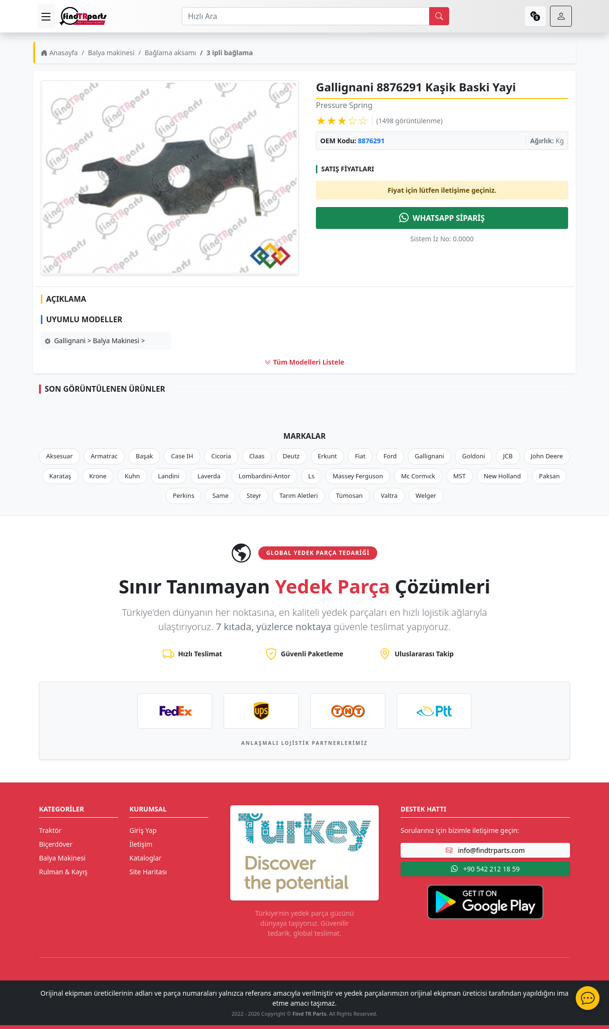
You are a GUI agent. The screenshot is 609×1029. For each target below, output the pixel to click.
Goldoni (473, 456)
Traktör (50, 830)
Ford (390, 456)
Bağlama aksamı (170, 52)
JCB (507, 456)
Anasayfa (59, 52)
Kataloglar (145, 857)
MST (459, 476)
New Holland (502, 476)
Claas (257, 456)
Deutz (291, 456)
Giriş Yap (143, 830)
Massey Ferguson (358, 476)
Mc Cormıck (418, 476)
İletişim (140, 844)
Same (220, 495)
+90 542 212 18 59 (485, 868)
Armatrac (104, 456)
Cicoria (221, 456)
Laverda (208, 476)
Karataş (60, 476)
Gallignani (429, 456)
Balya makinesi (111, 52)
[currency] (535, 16)
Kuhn (132, 476)
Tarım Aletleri (298, 495)
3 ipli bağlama (229, 52)
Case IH (182, 456)
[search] (439, 16)
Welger (426, 495)
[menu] (46, 16)
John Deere (547, 456)
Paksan (549, 476)
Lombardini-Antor (264, 476)
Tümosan (349, 495)
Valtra (389, 495)
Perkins (183, 495)
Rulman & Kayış (63, 871)
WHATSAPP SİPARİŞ (442, 218)
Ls (311, 476)
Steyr (253, 495)
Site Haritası (148, 871)
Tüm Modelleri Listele (304, 361)
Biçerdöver (55, 844)
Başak (144, 456)
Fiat (360, 456)
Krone (98, 476)
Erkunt (327, 456)
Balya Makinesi (62, 857)
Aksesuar (59, 456)
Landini (168, 476)
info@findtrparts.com (485, 850)
